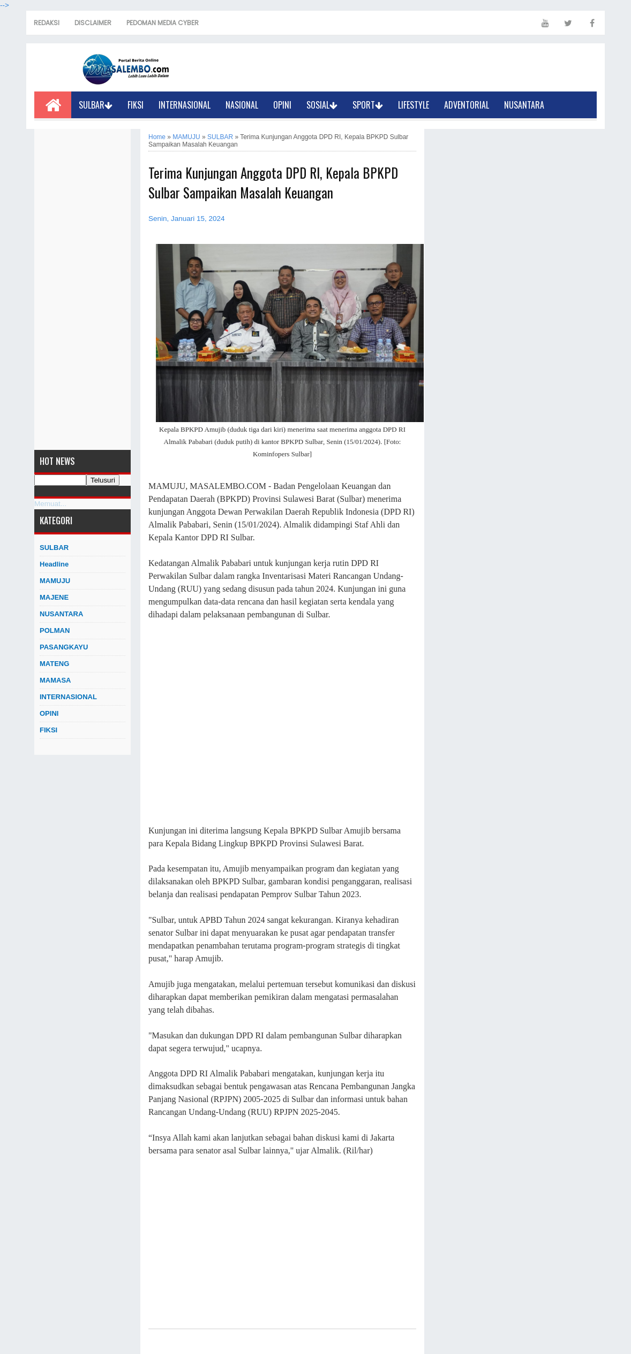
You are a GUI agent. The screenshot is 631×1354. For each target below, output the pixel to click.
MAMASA (55, 680)
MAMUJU (55, 581)
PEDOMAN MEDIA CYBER (162, 22)
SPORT (367, 104)
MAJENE (54, 597)
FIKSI (135, 104)
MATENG (54, 664)
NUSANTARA (524, 104)
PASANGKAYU (64, 647)
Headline (54, 564)
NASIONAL (242, 104)
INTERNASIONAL (185, 104)
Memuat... (50, 504)
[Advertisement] (82, 289)
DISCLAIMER (92, 22)
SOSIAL (321, 104)
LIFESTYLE (413, 104)
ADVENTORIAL (466, 104)
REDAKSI (46, 22)
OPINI (282, 104)
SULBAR (95, 104)
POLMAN (55, 630)
